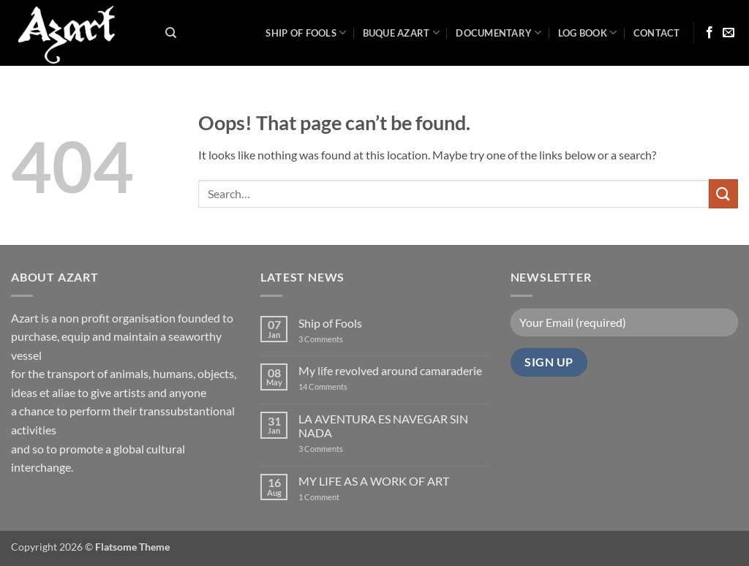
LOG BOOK (587, 32)
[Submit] (723, 193)
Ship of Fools (306, 32)
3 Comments (329, 339)
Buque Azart (401, 32)
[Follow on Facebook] (709, 32)
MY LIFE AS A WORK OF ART (373, 481)
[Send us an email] (728, 32)
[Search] (170, 33)
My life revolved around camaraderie (390, 370)
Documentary (498, 32)
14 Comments (344, 386)
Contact (656, 33)
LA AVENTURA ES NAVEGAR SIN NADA (383, 425)
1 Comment (331, 497)
